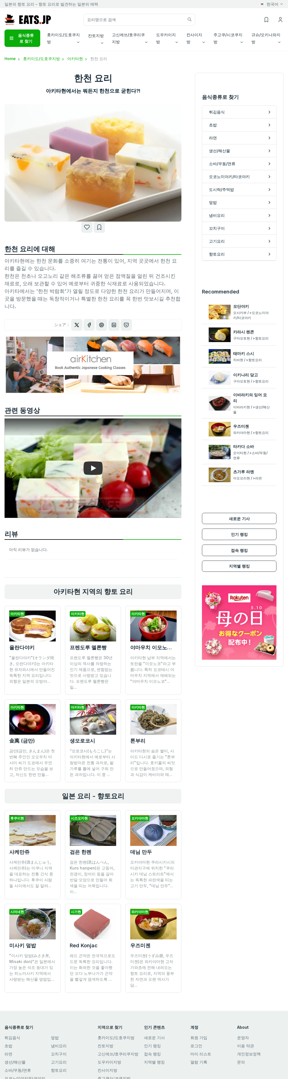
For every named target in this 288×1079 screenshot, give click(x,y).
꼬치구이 (59, 1048)
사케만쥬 (19, 852)
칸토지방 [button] (96, 35)
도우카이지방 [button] (166, 38)
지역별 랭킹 (239, 554)
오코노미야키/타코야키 (24, 1072)
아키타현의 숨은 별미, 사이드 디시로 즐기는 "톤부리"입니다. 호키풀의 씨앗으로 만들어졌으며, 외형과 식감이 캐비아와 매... (152, 762)
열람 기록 (198, 1056)
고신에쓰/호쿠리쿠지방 (118, 1048)
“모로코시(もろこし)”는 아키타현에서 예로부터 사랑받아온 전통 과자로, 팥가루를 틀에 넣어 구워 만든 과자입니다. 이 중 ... (92, 762)
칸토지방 (105, 1039)
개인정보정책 (249, 1048)
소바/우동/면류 (17, 1064)
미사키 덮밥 (22, 945)
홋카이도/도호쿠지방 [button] (63, 38)
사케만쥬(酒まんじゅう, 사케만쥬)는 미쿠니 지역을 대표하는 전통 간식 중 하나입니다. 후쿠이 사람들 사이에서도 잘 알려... (31, 874)
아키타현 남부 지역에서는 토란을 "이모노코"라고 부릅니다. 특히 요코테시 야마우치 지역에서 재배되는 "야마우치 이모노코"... (153, 669)
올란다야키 (22, 647)
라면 (8, 1048)
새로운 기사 (239, 506)
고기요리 (59, 1056)
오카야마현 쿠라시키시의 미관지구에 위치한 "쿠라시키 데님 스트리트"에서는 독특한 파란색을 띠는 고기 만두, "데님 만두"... (152, 874)
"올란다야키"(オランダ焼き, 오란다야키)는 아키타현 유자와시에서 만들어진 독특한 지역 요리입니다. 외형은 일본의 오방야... (32, 669)
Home (12, 58)
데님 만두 (141, 852)
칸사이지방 (107, 1064)
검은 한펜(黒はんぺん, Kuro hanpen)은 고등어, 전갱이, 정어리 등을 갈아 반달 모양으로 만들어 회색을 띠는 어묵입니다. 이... (92, 877)
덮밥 (55, 1031)
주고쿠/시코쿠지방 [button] (227, 38)
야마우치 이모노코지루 (156, 647)
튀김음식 (12, 1031)
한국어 (269, 4)
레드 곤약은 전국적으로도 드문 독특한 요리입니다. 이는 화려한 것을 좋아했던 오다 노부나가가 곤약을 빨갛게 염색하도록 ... (92, 936)
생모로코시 (82, 741)
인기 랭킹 (239, 522)
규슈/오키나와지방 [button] (265, 38)
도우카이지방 (109, 1056)
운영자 (243, 1031)
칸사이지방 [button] (194, 38)
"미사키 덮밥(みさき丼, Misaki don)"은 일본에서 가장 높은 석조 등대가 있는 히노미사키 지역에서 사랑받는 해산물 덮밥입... (32, 967)
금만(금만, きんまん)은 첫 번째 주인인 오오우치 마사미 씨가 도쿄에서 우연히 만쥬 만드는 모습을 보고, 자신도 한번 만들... (32, 762)
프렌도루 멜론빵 (88, 647)
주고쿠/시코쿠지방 (114, 1072)
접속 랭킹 (239, 538)
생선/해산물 (15, 1056)
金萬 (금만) (22, 741)
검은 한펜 (80, 852)
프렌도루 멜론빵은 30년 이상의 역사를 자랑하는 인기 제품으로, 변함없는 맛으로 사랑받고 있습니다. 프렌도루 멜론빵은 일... (91, 672)
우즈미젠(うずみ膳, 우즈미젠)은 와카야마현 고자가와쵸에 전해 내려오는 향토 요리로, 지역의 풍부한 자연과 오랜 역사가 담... (152, 939)
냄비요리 (59, 1039)
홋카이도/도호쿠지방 (44, 58)
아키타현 (77, 58)
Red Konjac (84, 915)
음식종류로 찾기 (21, 38)
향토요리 (59, 1064)
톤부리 (137, 741)
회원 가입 (198, 1031)
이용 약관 (245, 1039)
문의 (241, 1056)
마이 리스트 (200, 1048)
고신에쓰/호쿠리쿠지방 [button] (128, 38)
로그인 (196, 1039)
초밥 (8, 1039)
